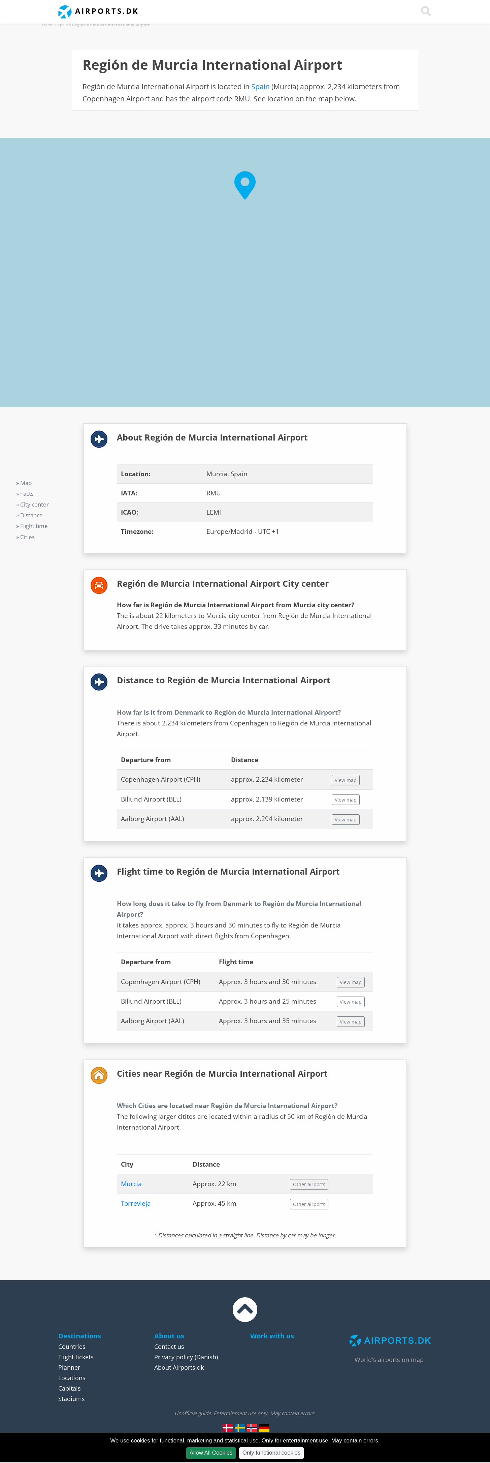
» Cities (25, 537)
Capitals (69, 1388)
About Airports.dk (179, 1367)
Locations (72, 1378)
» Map (24, 483)
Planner (69, 1367)
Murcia (131, 1183)
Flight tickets (76, 1357)
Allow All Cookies (211, 1453)
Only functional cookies (271, 1453)
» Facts (25, 493)
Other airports (309, 1184)
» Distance (29, 515)
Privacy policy (173, 1357)
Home (48, 25)
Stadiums (71, 1399)
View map (346, 780)
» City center (32, 504)
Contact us (169, 1346)
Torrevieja (136, 1203)
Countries (72, 1346)
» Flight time (32, 526)
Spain (63, 25)
